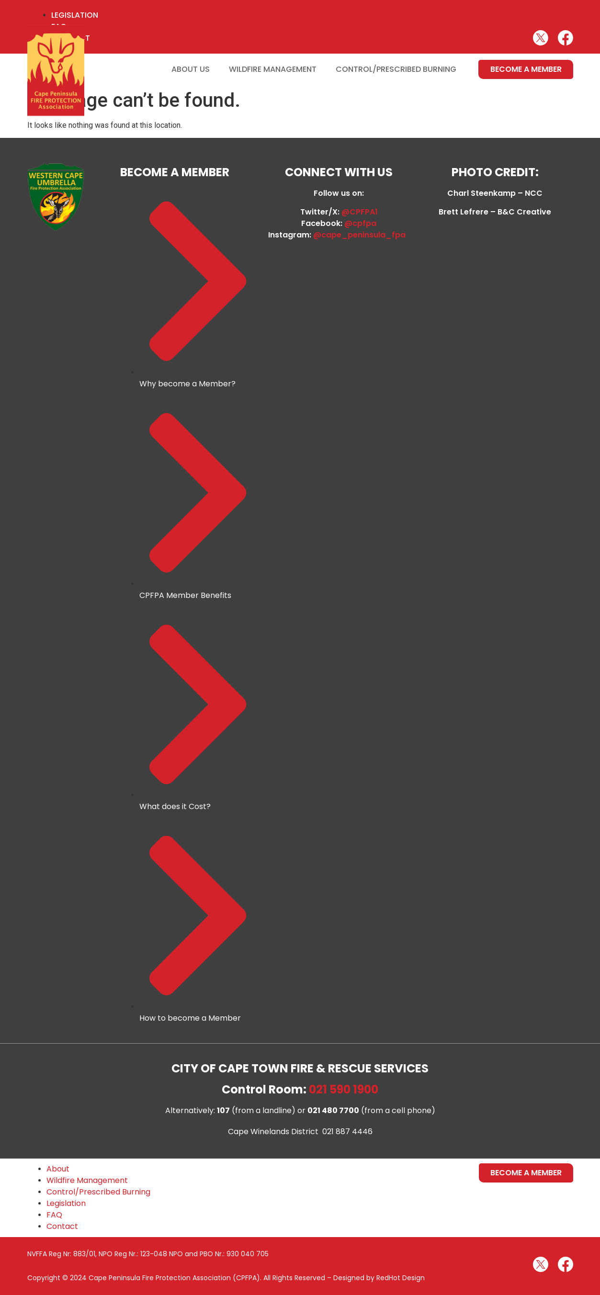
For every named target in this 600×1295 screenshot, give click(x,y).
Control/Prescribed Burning (396, 69)
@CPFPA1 (359, 211)
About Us (190, 69)
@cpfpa (360, 223)
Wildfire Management (273, 69)
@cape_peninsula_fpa (361, 234)
